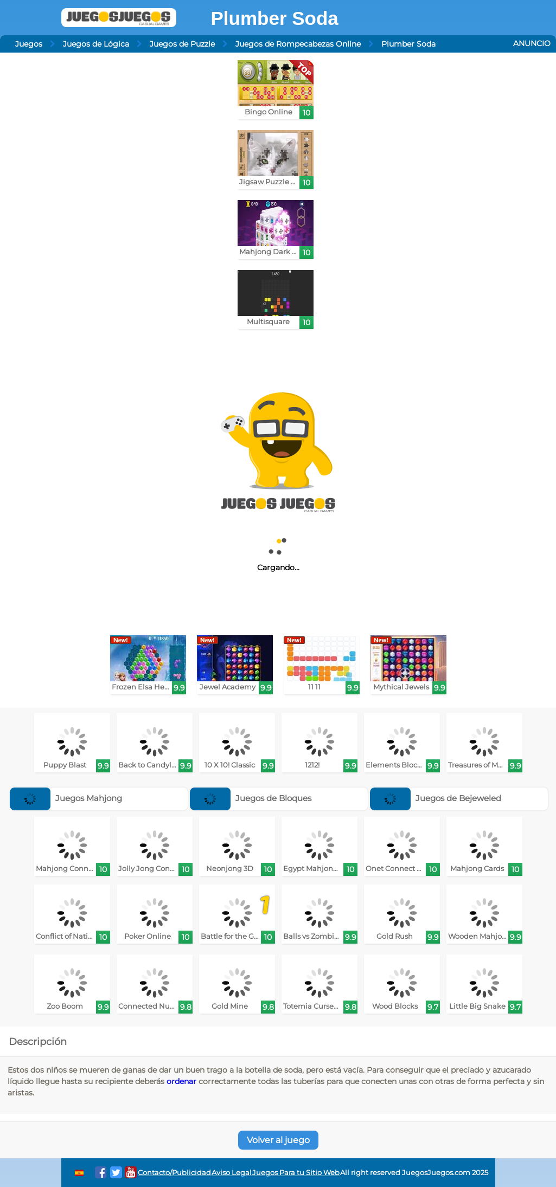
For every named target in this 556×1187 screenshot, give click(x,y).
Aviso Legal (232, 1173)
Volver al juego (278, 1140)
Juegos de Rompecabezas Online (298, 44)
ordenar (181, 1081)
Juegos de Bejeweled (435, 798)
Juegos (28, 44)
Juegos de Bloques (250, 798)
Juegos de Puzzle (182, 44)
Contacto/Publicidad (174, 1173)
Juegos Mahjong (66, 798)
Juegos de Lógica (96, 44)
